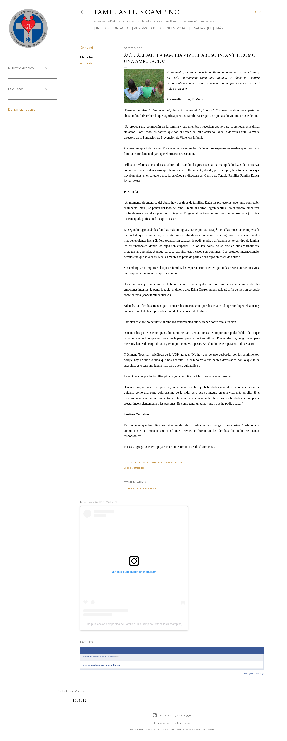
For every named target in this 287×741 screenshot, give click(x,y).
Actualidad (87, 63)
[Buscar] (257, 12)
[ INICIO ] (101, 28)
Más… (220, 28)
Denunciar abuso (21, 109)
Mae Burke (183, 722)
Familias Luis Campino (137, 12)
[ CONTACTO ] (120, 28)
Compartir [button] (87, 47)
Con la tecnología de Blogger (172, 715)
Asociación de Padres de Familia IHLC (102, 665)
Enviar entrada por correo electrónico (160, 462)
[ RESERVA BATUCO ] (147, 28)
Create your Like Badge (253, 673)
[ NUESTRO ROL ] (177, 28)
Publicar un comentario (141, 488)
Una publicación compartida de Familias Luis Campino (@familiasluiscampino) (134, 624)
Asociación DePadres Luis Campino (99, 656)
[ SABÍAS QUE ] (203, 28)
